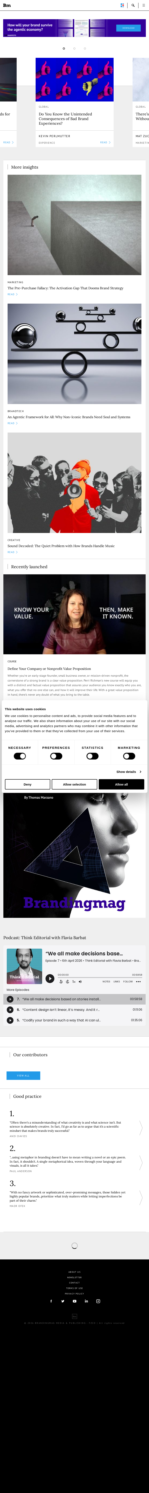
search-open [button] (133, 5)
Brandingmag (7, 5)
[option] (74, 102)
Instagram (98, 1301)
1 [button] (64, 48)
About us (74, 1272)
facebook (51, 1301)
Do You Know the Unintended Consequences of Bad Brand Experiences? (65, 119)
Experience (47, 142)
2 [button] (74, 48)
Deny (27, 784)
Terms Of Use (74, 1288)
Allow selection (74, 784)
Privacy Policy (74, 1293)
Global (44, 106)
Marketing (15, 282)
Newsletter (74, 1277)
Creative (14, 540)
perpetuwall (122, 5)
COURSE (12, 661)
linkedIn (86, 1301)
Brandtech (16, 411)
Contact (74, 1282)
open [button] (143, 5)
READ (105, 142)
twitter (63, 1301)
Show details (126, 772)
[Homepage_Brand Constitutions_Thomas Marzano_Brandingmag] (74, 28)
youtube (74, 1301)
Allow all (121, 784)
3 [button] (85, 48)
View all (23, 1075)
